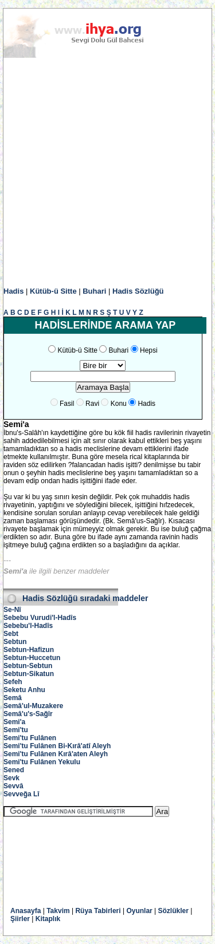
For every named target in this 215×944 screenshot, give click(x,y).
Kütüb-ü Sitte (53, 291)
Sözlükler (173, 911)
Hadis (13, 291)
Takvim (57, 911)
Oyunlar (139, 911)
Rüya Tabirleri (97, 911)
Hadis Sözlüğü (138, 291)
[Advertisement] (107, 172)
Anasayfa (25, 911)
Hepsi (149, 350)
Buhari (94, 291)
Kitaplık (48, 919)
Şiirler (20, 919)
